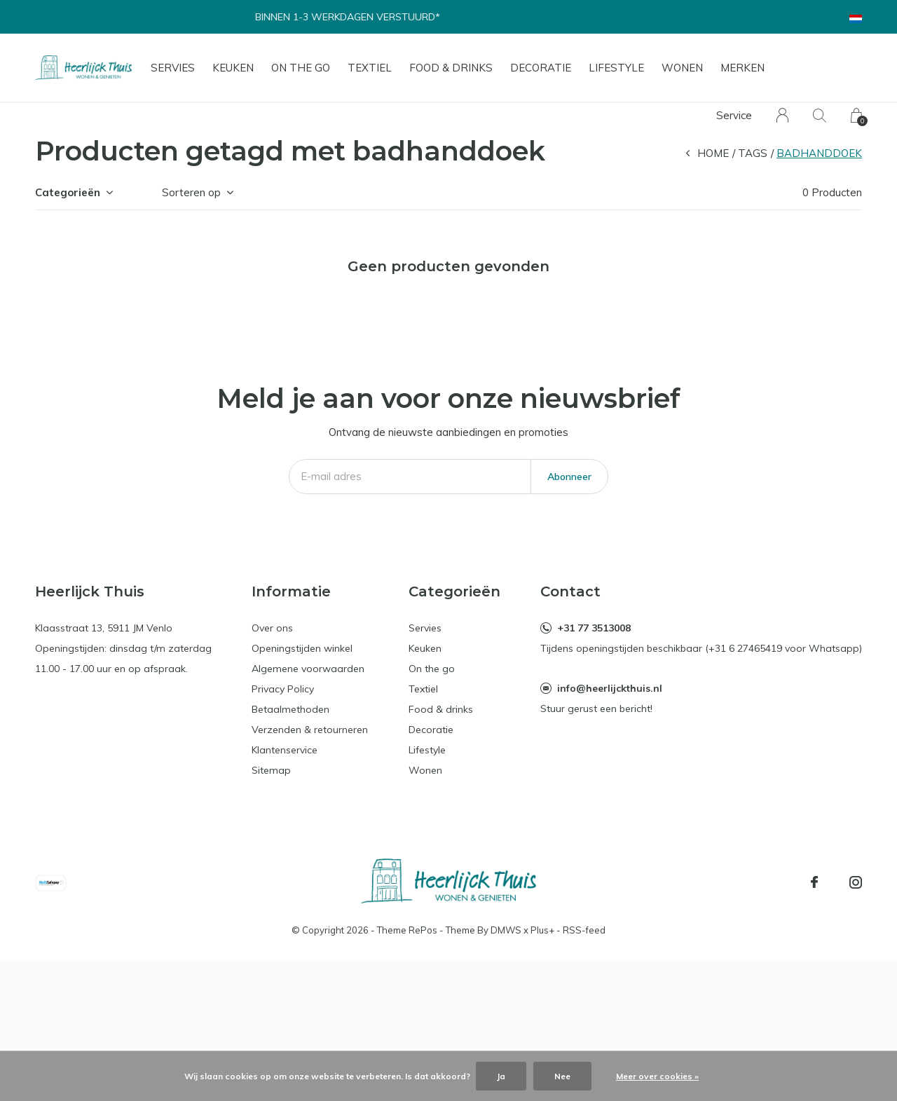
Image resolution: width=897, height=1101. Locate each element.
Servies (173, 67)
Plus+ (542, 930)
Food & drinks (451, 67)
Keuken (233, 67)
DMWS (506, 930)
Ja (501, 1076)
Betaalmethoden (290, 709)
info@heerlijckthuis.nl (609, 688)
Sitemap (271, 770)
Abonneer (569, 476)
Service (734, 115)
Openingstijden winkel (302, 648)
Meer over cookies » (657, 1076)
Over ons (272, 628)
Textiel (370, 67)
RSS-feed (584, 930)
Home (713, 153)
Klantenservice (284, 750)
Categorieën (67, 192)
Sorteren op (191, 192)
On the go (300, 67)
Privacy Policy (283, 689)
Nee (562, 1076)
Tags (752, 153)
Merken (742, 67)
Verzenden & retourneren (310, 729)
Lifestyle (616, 67)
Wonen (682, 67)
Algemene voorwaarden (308, 668)
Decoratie (540, 67)
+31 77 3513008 (594, 628)
